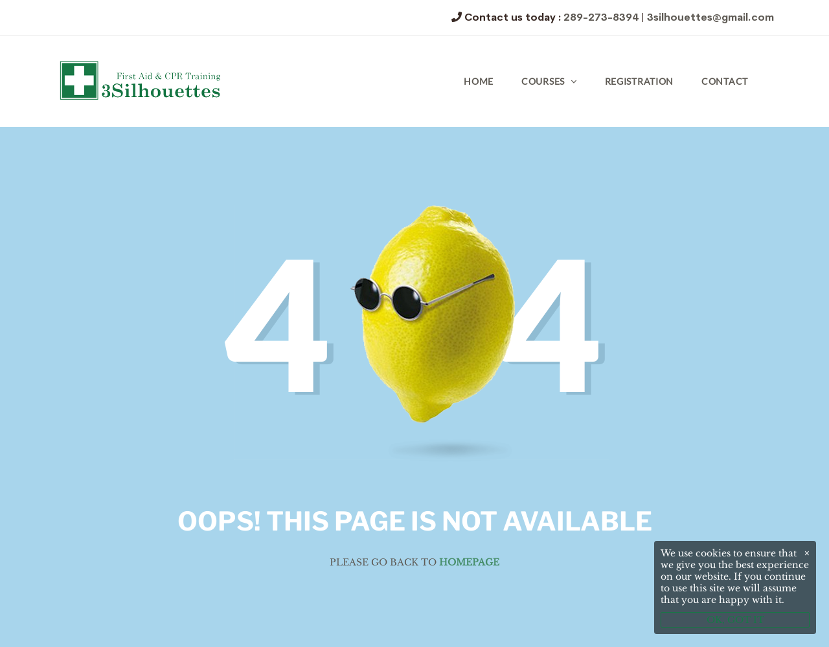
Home (479, 81)
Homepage (469, 562)
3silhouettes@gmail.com (710, 17)
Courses (543, 81)
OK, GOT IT (735, 620)
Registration (639, 81)
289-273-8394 (601, 17)
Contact (724, 81)
